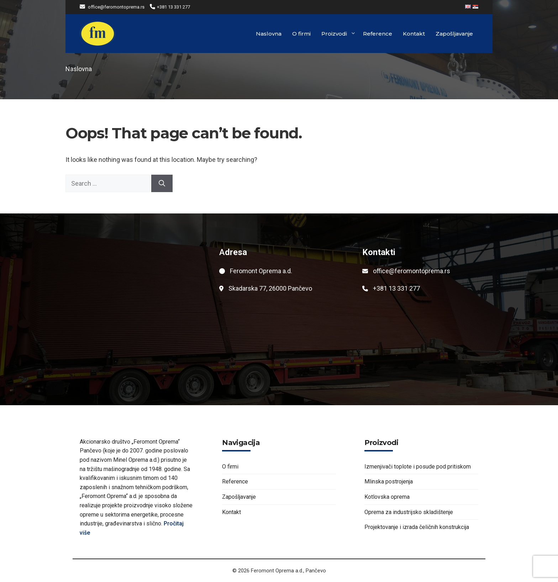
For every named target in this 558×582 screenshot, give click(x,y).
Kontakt (414, 33)
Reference (377, 33)
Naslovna (268, 33)
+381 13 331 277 (173, 7)
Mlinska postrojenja (388, 481)
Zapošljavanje (454, 33)
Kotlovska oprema (387, 496)
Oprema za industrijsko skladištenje (408, 512)
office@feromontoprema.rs (116, 7)
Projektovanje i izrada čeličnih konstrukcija (416, 527)
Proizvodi (338, 33)
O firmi (301, 33)
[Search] (162, 183)
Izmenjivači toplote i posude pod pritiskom (417, 466)
